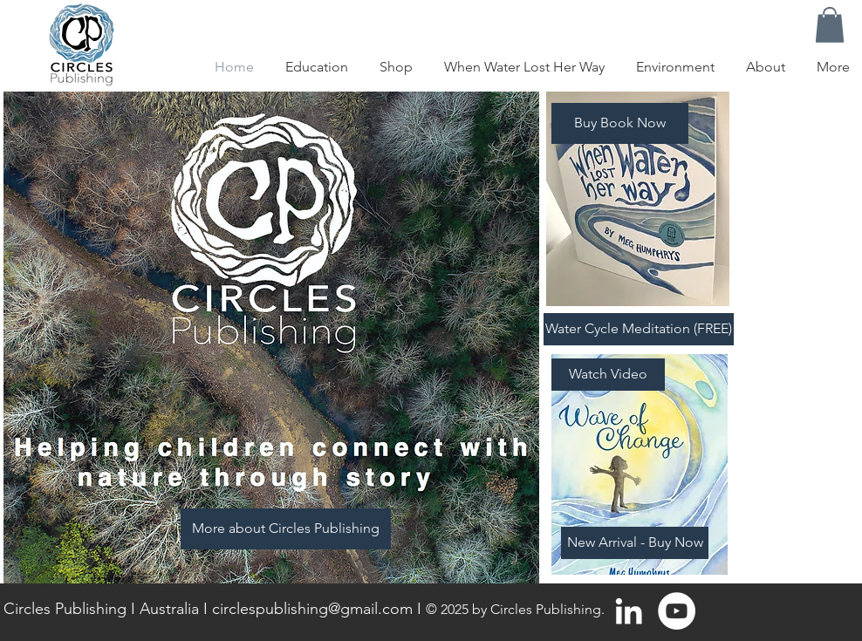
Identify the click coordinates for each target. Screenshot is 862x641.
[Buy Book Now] (619, 123)
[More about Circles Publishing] (286, 528)
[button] (830, 25)
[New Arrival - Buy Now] (634, 543)
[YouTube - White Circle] (676, 611)
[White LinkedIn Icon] (628, 611)
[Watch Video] (608, 374)
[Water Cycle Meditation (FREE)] (639, 329)
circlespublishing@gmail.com (312, 608)
